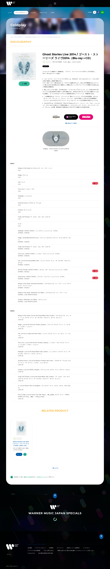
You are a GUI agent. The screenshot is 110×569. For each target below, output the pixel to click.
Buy (19, 454)
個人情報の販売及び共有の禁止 (45, 553)
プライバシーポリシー (40, 547)
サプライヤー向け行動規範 (34, 550)
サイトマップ (60, 547)
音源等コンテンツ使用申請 (73, 547)
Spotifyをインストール (41, 477)
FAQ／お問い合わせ (49, 550)
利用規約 (51, 547)
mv (95, 183)
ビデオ (52, 12)
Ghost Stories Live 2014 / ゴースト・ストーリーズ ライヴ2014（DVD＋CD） (21, 443)
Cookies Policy (31, 553)
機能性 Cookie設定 (28, 477)
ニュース (33, 12)
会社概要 (30, 547)
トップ (10, 12)
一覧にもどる (55, 468)
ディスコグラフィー (21, 12)
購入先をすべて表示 (71, 123)
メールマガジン (86, 547)
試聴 (24, 83)
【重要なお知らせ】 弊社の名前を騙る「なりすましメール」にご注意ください (75, 550)
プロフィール (43, 12)
